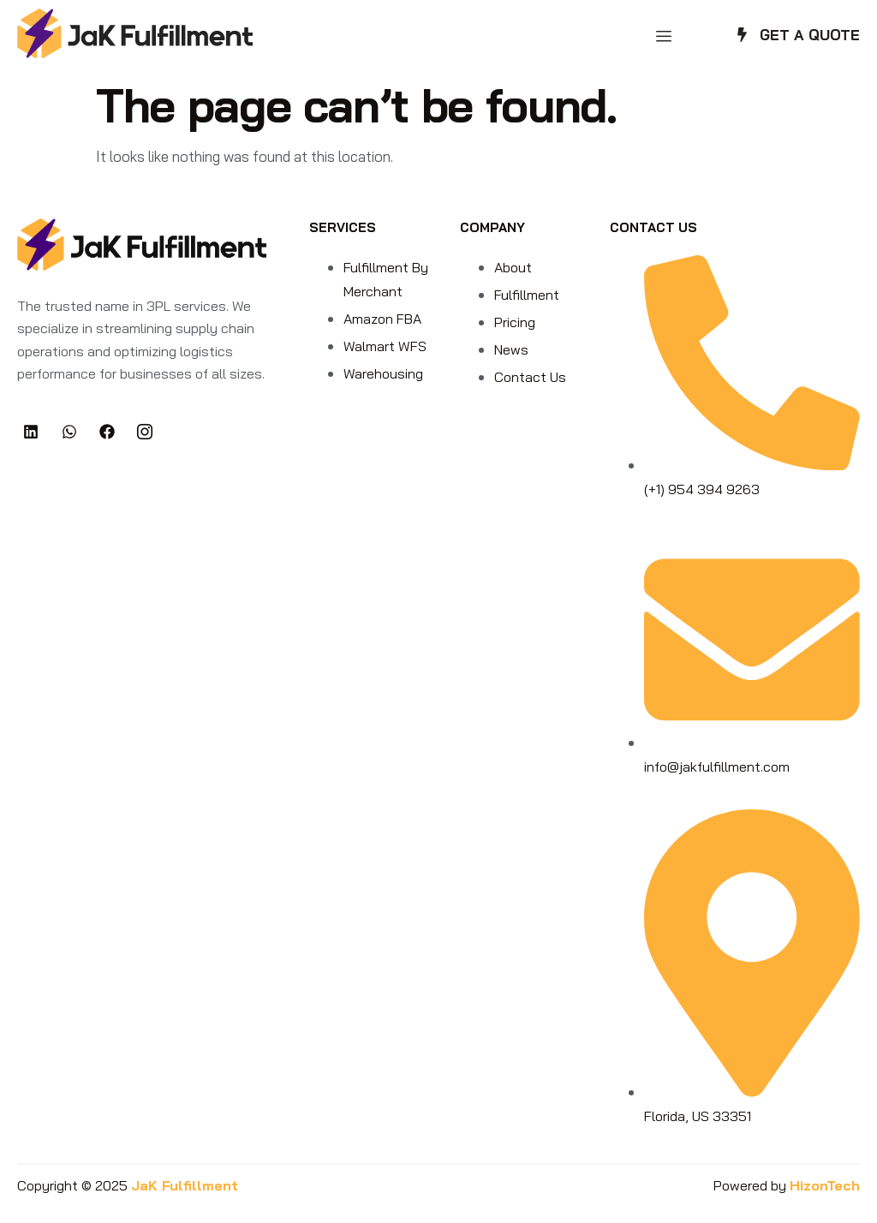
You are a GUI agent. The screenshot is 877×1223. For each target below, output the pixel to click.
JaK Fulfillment (184, 1185)
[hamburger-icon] (663, 36)
